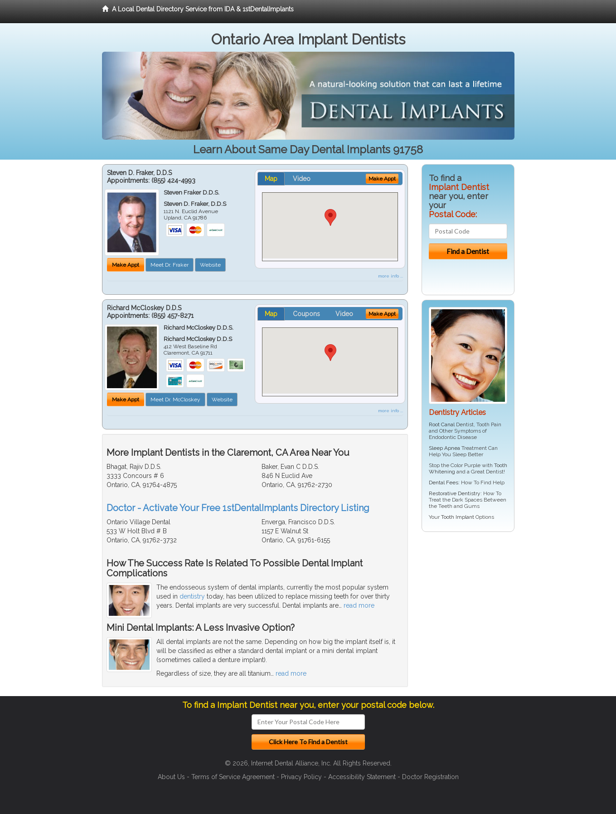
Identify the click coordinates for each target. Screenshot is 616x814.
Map (271, 178)
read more (359, 605)
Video (301, 178)
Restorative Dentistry (454, 493)
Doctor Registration (430, 776)
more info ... (390, 275)
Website (210, 265)
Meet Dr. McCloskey (175, 399)
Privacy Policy (301, 776)
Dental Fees (443, 482)
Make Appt (125, 265)
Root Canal (442, 424)
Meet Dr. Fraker (169, 265)
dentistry (192, 596)
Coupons (306, 313)
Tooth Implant (457, 517)
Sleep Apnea (444, 448)
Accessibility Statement (362, 776)
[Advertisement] (468, 609)
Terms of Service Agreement (233, 776)
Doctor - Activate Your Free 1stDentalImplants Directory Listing (238, 507)
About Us (171, 776)
